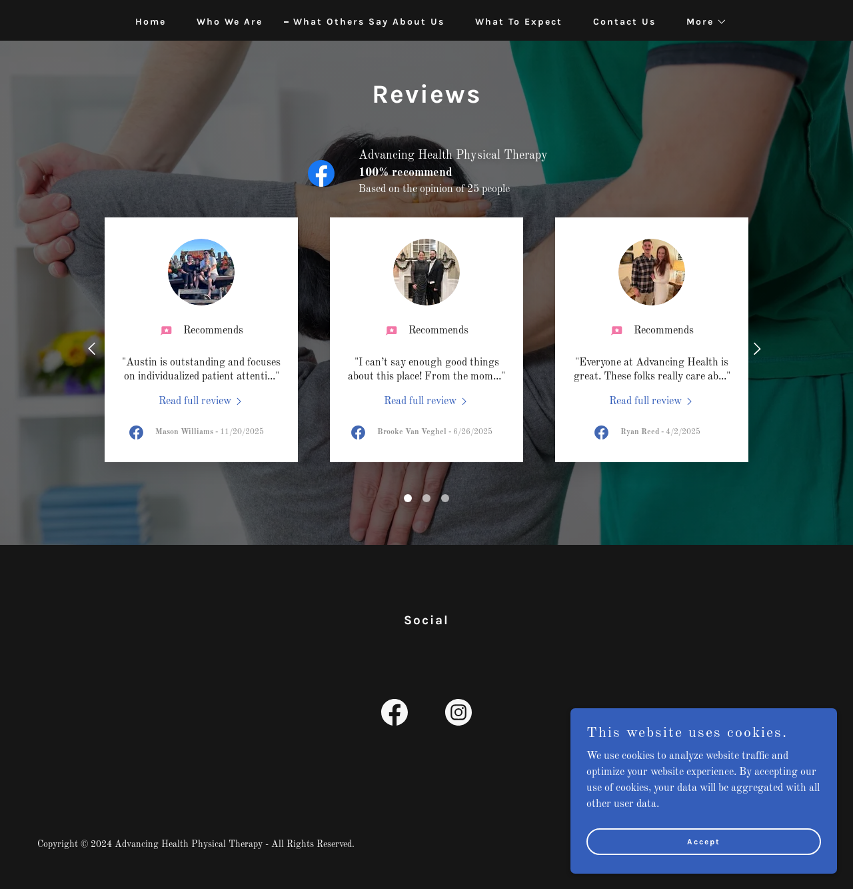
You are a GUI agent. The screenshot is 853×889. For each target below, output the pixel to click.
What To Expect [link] (518, 21)
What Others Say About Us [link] (368, 21)
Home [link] (150, 21)
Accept (703, 850)
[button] (702, 22)
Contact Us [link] (624, 21)
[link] (202, 401)
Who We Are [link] (230, 21)
